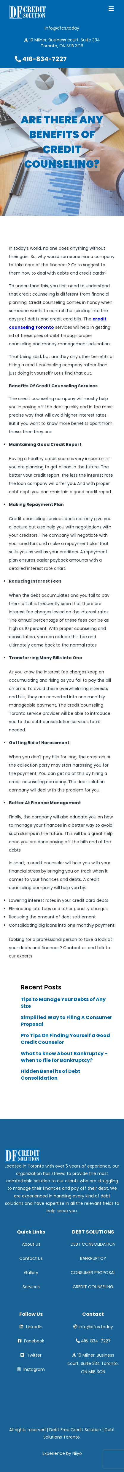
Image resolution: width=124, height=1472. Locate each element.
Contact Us (31, 1258)
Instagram (31, 1369)
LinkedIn (31, 1327)
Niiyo (77, 1453)
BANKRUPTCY (93, 1258)
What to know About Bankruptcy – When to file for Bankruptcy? (64, 1057)
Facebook (31, 1341)
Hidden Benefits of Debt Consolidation (50, 1074)
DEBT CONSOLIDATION (93, 1244)
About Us (31, 1244)
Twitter (30, 1355)
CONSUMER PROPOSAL (93, 1273)
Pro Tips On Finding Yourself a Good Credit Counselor (65, 1039)
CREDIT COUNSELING (93, 1287)
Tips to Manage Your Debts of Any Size (63, 1003)
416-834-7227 (96, 1341)
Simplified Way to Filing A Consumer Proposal (66, 1021)
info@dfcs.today (96, 1327)
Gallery (31, 1273)
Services (31, 1287)
